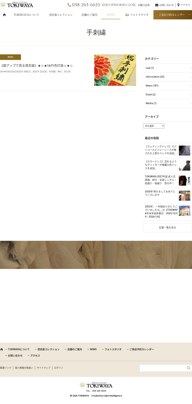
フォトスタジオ (139, 14)
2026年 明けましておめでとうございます (160, 193)
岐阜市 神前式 (24, 71)
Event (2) (151, 94)
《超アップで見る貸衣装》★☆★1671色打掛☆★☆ (36, 65)
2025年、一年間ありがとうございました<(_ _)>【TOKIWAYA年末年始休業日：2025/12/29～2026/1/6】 (161, 211)
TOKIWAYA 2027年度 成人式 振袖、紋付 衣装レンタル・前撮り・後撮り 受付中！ (161, 180)
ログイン (58, 367)
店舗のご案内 (89, 14)
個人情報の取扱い (24, 367)
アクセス (185, 5)
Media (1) (151, 103)
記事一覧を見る (167, 227)
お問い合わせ (166, 5)
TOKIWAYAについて (26, 14)
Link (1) (150, 68)
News (10, 57)
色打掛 (67, 71)
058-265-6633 (86, 5)
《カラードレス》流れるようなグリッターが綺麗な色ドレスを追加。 (161, 165)
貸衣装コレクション (61, 14)
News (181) (152, 85)
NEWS (111, 14)
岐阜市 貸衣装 (40, 71)
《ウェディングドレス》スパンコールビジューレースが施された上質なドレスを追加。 (161, 150)
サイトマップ (43, 367)
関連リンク (5, 367)
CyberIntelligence (112, 395)
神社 (59, 71)
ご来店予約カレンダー (172, 14)
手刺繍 (52, 71)
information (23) (155, 76)
